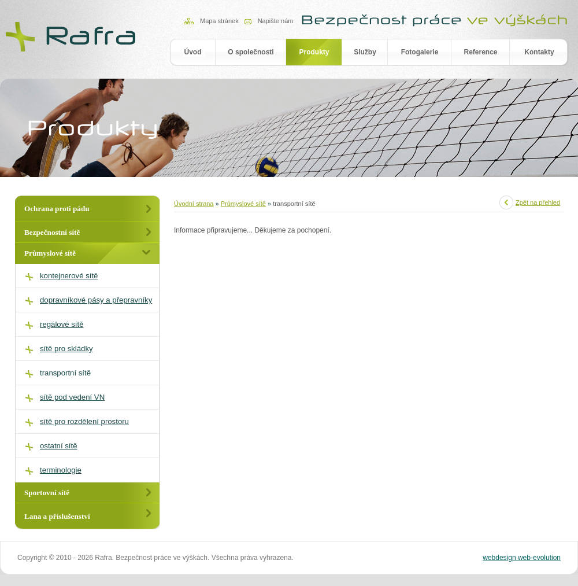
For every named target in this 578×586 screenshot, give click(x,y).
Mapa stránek (219, 20)
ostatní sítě (58, 445)
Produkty (314, 52)
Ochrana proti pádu (57, 208)
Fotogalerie (420, 52)
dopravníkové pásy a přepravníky (96, 300)
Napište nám (276, 20)
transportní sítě (65, 372)
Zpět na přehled (538, 202)
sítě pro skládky (66, 348)
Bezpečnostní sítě (52, 232)
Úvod (193, 52)
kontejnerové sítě (69, 275)
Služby (365, 52)
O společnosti (250, 52)
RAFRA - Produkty (72, 35)
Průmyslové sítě (243, 203)
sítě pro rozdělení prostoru (84, 421)
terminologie (60, 470)
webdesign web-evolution (522, 558)
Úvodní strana (193, 203)
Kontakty (539, 52)
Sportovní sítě (46, 492)
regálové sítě (62, 324)
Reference (480, 52)
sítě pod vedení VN (72, 397)
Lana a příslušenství (57, 516)
